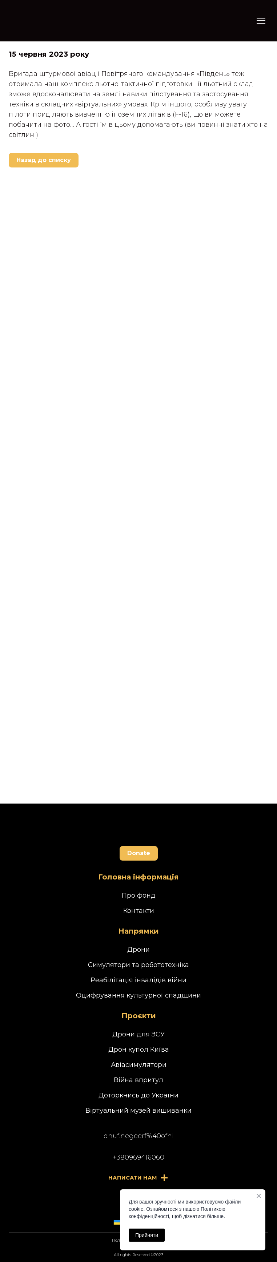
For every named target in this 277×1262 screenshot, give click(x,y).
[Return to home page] (44, 20)
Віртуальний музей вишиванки (138, 1111)
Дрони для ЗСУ (138, 1034)
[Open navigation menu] (261, 20)
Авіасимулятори (138, 1065)
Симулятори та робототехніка (138, 965)
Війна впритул (138, 1080)
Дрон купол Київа (138, 1049)
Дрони (138, 950)
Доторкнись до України (138, 1095)
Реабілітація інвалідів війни (138, 980)
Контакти (138, 911)
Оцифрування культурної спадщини (138, 995)
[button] (44, 160)
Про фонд (139, 895)
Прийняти (146, 1235)
